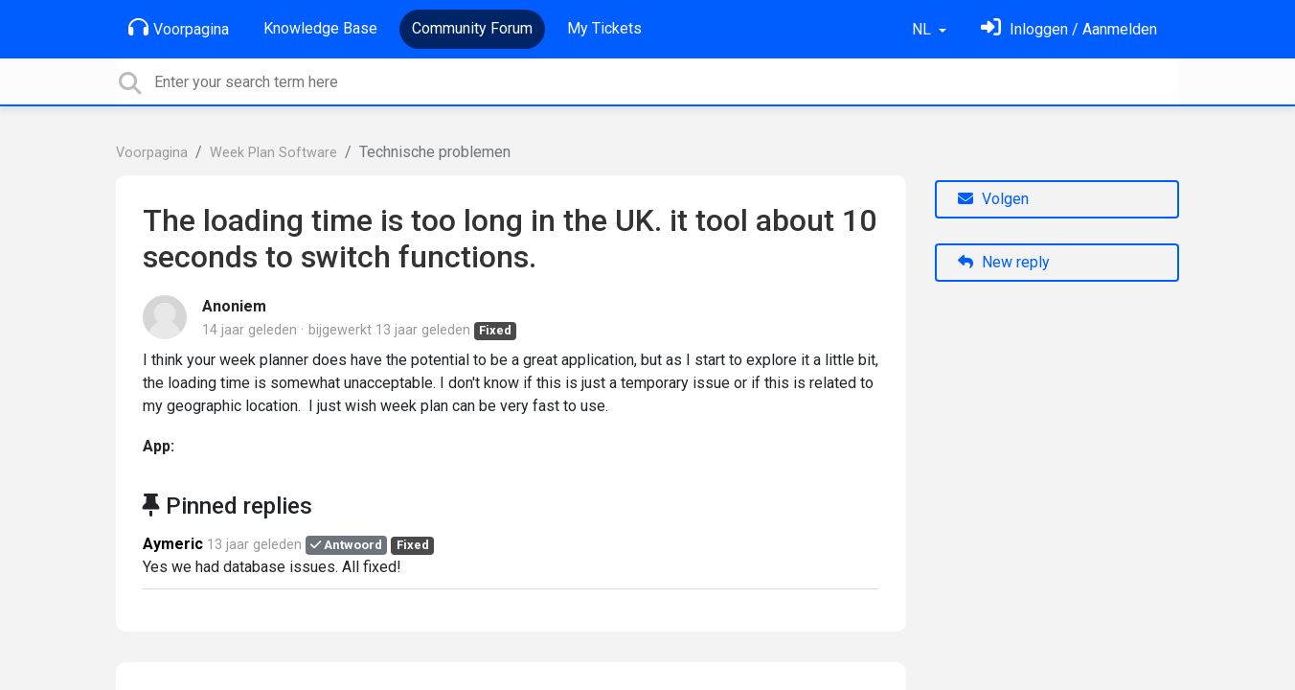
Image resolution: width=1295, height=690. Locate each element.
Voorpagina (178, 27)
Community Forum (472, 28)
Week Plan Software (273, 153)
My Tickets (604, 28)
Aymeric (173, 544)
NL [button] (923, 29)
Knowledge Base (320, 28)
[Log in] (1069, 29)
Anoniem (234, 306)
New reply (1004, 262)
